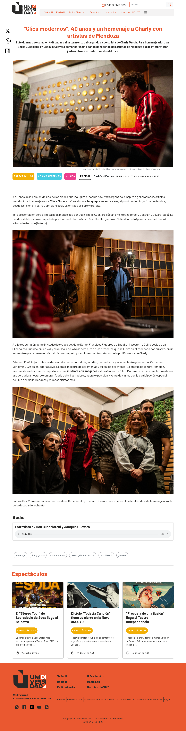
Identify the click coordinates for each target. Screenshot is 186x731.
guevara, (122, 555)
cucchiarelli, (106, 555)
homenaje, (20, 555)
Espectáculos (23, 176)
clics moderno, (58, 555)
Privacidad (89, 699)
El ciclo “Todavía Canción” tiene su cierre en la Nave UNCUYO (90, 617)
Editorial (61, 699)
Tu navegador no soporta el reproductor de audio (93, 534)
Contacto (110, 699)
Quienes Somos (74, 699)
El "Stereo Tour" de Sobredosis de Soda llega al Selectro (37, 617)
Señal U (48, 12)
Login (167, 699)
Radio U (60, 12)
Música (70, 176)
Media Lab (111, 12)
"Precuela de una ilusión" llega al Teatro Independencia (145, 617)
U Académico (94, 12)
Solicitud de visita (125, 699)
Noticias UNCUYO (130, 12)
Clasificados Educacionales (149, 699)
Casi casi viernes (49, 176)
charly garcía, (38, 555)
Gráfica (99, 699)
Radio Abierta (76, 12)
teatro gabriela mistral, (82, 555)
